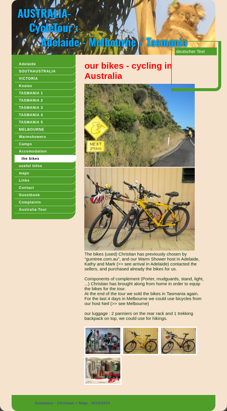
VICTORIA (28, 79)
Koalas (25, 86)
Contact (26, 188)
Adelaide (27, 64)
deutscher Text (190, 51)
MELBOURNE (31, 129)
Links (24, 180)
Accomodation (33, 151)
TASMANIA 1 (31, 93)
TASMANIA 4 (31, 115)
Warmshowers (32, 137)
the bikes (31, 159)
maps (24, 173)
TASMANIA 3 (31, 108)
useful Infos (30, 166)
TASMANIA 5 (31, 122)
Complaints (30, 202)
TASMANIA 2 (31, 100)
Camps (25, 144)
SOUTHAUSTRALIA (37, 71)
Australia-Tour (33, 210)
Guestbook (29, 195)
